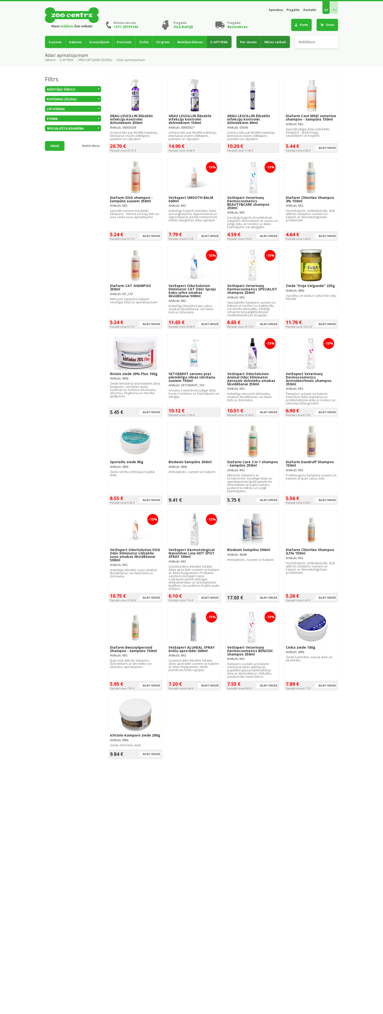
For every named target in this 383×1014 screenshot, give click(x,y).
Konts (301, 25)
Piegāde (293, 9)
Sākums (50, 60)
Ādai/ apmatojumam (131, 60)
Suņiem (55, 42)
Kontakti (309, 9)
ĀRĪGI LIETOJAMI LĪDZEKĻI (95, 60)
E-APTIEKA (219, 42)
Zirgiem (163, 42)
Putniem (124, 42)
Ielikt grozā (327, 148)
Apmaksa (276, 9)
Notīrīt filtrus (91, 146)
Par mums (248, 42)
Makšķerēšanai (190, 42)
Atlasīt (54, 146)
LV (326, 10)
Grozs (327, 25)
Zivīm (144, 42)
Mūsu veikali (275, 42)
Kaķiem (75, 42)
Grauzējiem (99, 42)
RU (334, 10)
